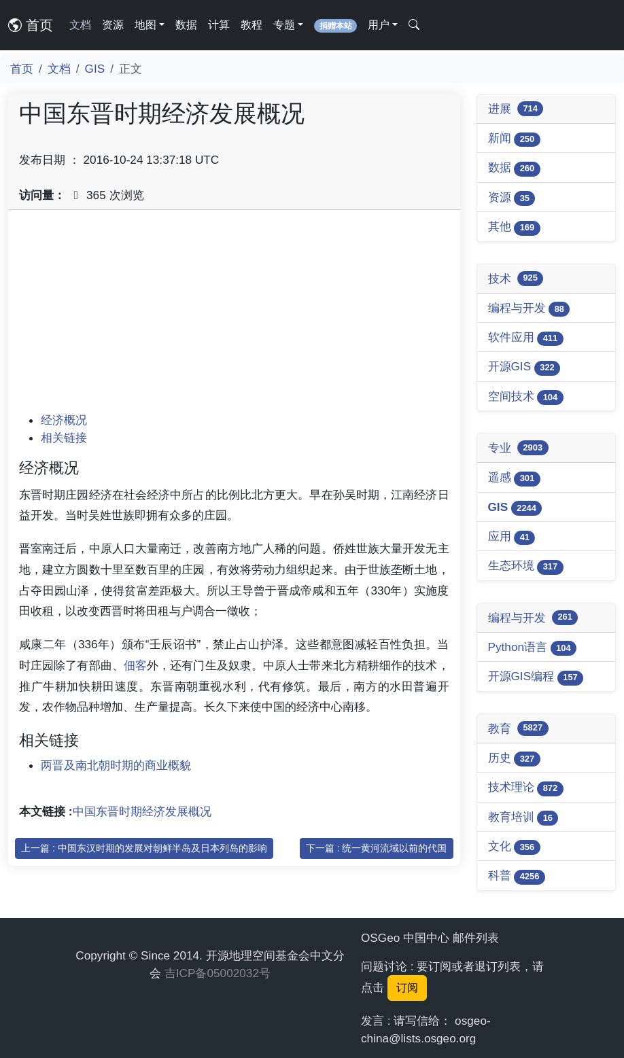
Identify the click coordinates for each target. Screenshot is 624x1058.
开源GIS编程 (536, 677)
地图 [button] (145, 25)
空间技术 (526, 397)
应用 (512, 537)
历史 (514, 758)
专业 (518, 447)
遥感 (514, 478)
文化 (514, 847)
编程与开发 (529, 309)
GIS (95, 68)
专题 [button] (284, 25)
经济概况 (64, 420)
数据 (186, 25)
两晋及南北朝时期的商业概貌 (116, 765)
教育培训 (523, 818)
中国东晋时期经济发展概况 (142, 811)
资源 (113, 25)
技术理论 (526, 788)
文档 (80, 25)
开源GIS (524, 367)
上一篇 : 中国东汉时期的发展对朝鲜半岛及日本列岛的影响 (144, 848)
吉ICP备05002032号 (217, 973)
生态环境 (526, 566)
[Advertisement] (234, 316)
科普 (516, 876)
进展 (516, 108)
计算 (219, 25)
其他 (514, 227)
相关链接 (64, 437)
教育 (518, 728)
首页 (30, 25)
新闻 (514, 139)
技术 (516, 278)
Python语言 (532, 648)
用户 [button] (378, 25)
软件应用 (526, 338)
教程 (251, 25)
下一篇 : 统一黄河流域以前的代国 (376, 848)
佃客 (135, 665)
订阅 (407, 987)
